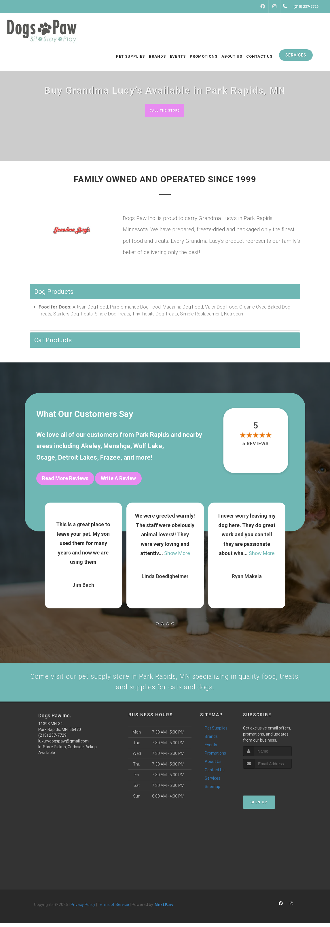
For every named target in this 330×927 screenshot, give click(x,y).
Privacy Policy (83, 908)
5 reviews (255, 444)
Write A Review (118, 479)
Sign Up (259, 806)
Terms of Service (113, 908)
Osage (45, 458)
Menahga (116, 446)
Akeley (90, 446)
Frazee (110, 458)
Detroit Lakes (77, 458)
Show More (177, 551)
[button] (157, 621)
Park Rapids (152, 435)
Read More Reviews (65, 479)
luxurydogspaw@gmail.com (63, 744)
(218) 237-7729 (52, 739)
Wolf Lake (147, 446)
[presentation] (273, 783)
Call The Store (164, 110)
